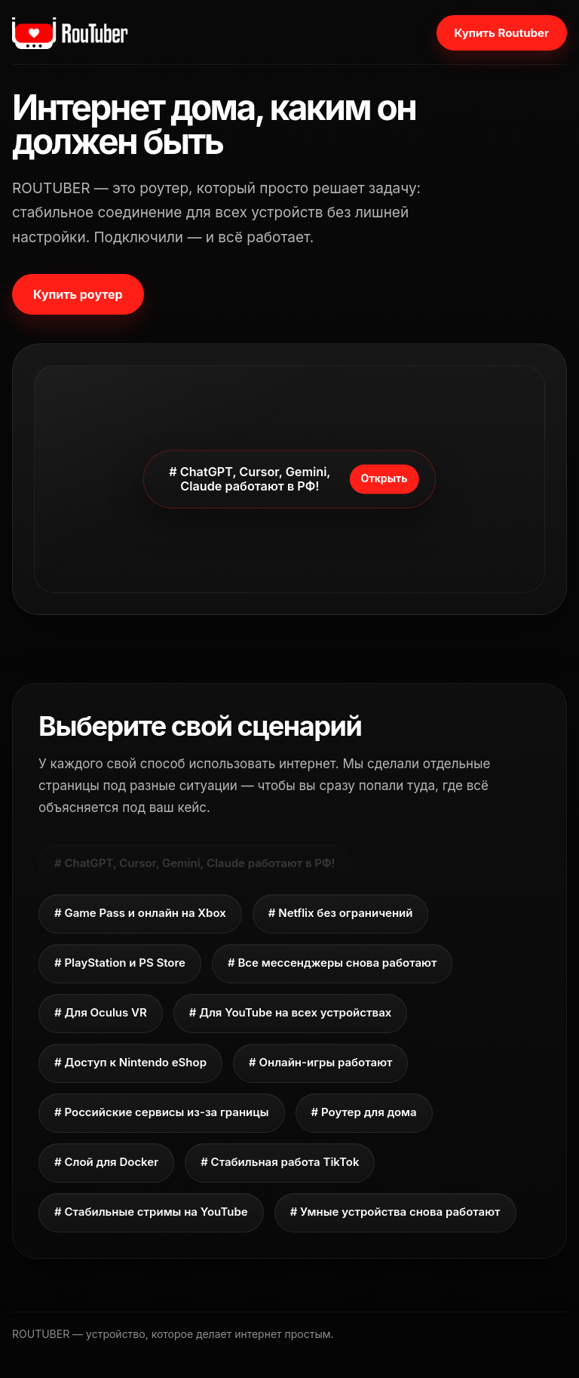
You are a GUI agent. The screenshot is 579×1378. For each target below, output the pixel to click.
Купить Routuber (502, 33)
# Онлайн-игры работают (320, 1062)
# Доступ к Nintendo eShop (130, 1062)
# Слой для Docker (106, 1162)
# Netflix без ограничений (340, 913)
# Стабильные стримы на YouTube (151, 1211)
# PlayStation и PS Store (119, 962)
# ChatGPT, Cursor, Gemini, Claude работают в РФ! (194, 863)
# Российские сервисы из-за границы (161, 1112)
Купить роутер (78, 294)
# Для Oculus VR (100, 1012)
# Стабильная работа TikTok (280, 1162)
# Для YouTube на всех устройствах (290, 1012)
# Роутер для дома (364, 1112)
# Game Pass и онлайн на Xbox (140, 913)
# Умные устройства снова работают (395, 1211)
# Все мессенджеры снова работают (332, 962)
